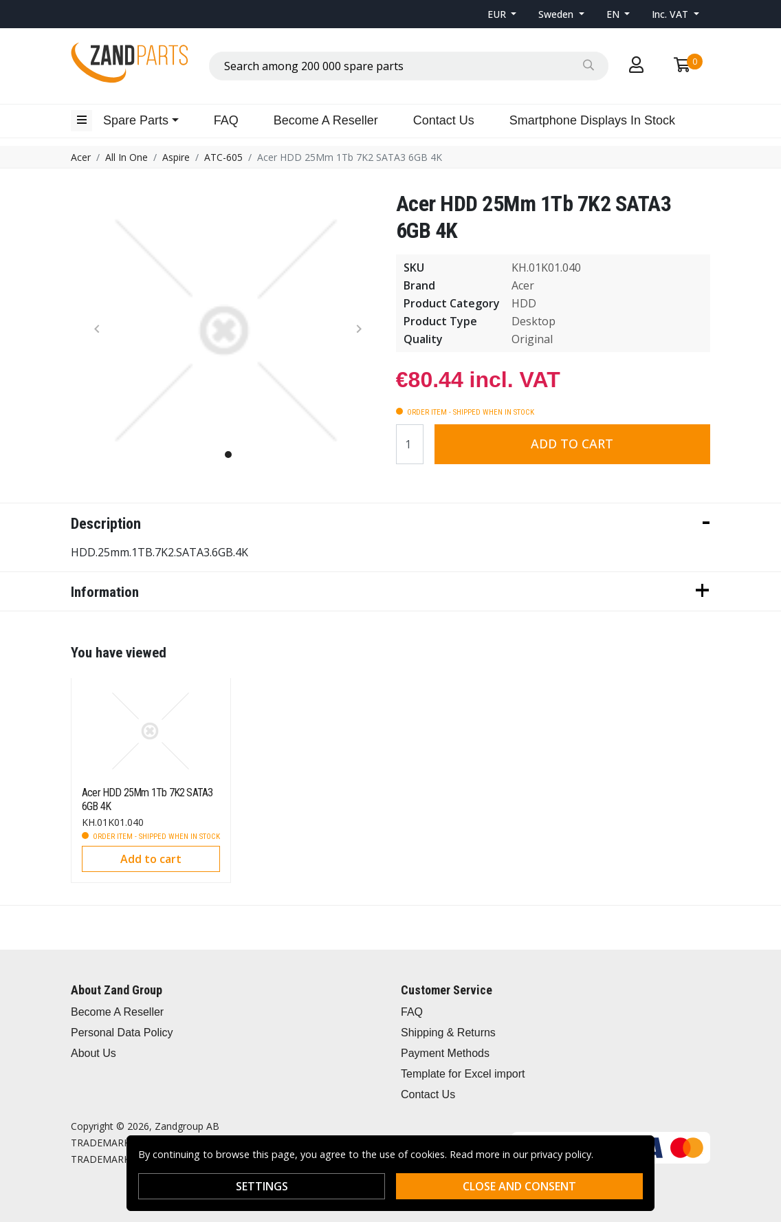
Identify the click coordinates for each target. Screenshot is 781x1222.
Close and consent (519, 1186)
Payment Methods (445, 1053)
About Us (93, 1053)
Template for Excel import (463, 1074)
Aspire (176, 157)
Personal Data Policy (122, 1032)
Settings (262, 1186)
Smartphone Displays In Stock (592, 120)
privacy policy (561, 1154)
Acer (81, 157)
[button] (502, 14)
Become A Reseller (326, 120)
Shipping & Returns (448, 1032)
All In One (126, 157)
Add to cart (572, 443)
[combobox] (409, 66)
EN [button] (614, 14)
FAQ (226, 120)
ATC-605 (223, 157)
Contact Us (443, 120)
